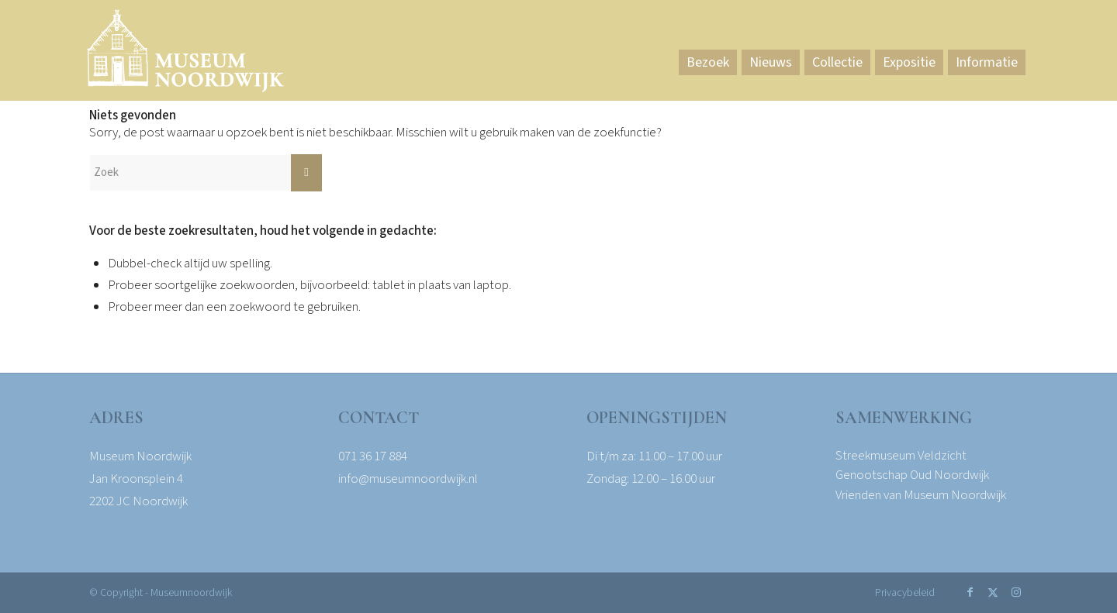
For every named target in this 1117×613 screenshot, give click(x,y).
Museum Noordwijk (140, 456)
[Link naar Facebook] (969, 592)
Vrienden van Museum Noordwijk (920, 495)
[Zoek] (205, 172)
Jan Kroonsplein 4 (136, 479)
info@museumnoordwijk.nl (408, 479)
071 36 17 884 (372, 456)
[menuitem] (707, 63)
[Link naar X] (993, 592)
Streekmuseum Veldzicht (901, 455)
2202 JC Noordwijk (138, 501)
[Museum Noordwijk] (185, 54)
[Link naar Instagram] (1016, 592)
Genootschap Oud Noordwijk (912, 475)
